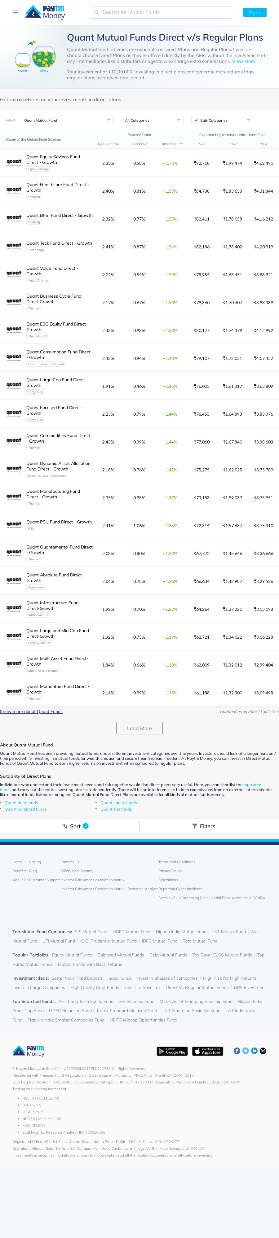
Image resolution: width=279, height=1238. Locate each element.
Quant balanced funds (25, 809)
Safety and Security (76, 870)
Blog (33, 870)
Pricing (35, 862)
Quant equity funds (118, 802)
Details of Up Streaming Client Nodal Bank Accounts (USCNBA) (212, 897)
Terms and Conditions (176, 862)
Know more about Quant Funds (31, 711)
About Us (20, 879)
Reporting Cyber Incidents (180, 888)
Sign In (255, 12)
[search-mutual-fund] (160, 12)
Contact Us (69, 862)
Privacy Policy (170, 870)
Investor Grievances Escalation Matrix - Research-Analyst (109, 888)
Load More (139, 728)
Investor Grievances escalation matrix (92, 879)
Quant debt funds (21, 802)
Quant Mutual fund (87, 49)
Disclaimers (168, 879)
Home (17, 862)
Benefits (19, 870)
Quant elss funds (116, 809)
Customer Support (44, 879)
